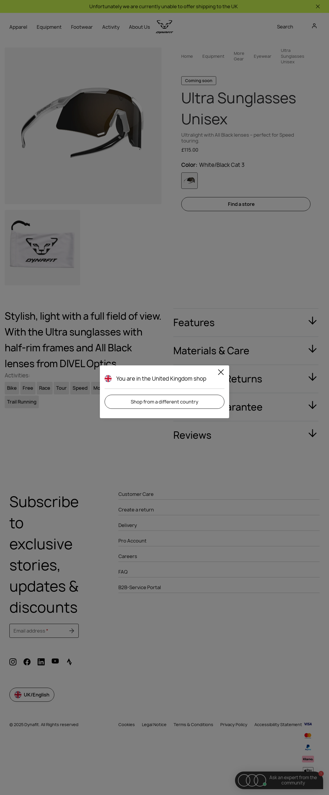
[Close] (221, 373)
